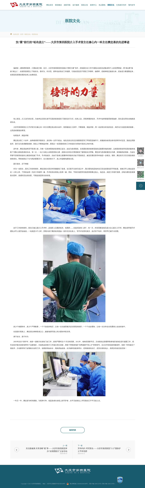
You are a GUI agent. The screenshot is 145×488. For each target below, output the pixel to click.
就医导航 (67, 5)
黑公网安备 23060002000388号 (77, 483)
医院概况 (58, 5)
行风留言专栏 (121, 5)
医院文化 (111, 5)
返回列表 (72, 430)
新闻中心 (93, 5)
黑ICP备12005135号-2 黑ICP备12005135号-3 (102, 483)
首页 (21, 34)
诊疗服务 (76, 5)
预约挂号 (131, 5)
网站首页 (49, 5)
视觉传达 (35, 34)
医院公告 (84, 5)
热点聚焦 (102, 5)
